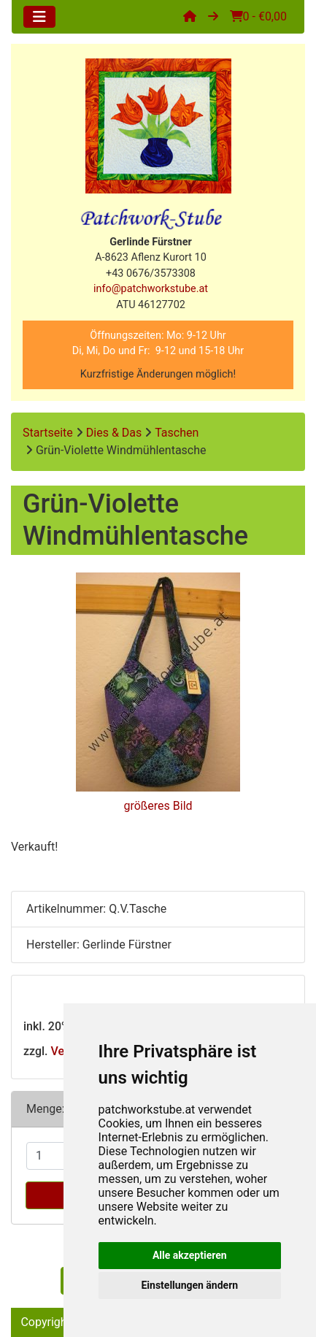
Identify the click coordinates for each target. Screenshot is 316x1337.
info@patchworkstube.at (150, 289)
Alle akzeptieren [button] (190, 1255)
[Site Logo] (158, 126)
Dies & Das (114, 433)
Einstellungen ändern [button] (189, 1285)
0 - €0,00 (258, 16)
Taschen (177, 433)
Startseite (48, 433)
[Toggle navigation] (39, 17)
